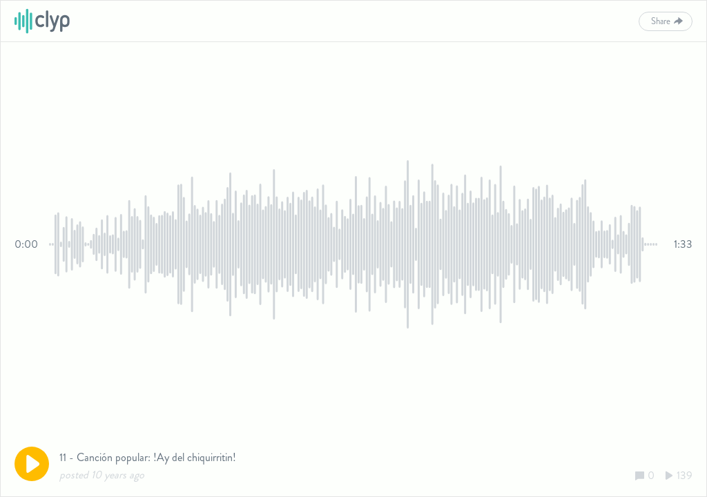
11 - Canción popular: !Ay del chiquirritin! (147, 457)
